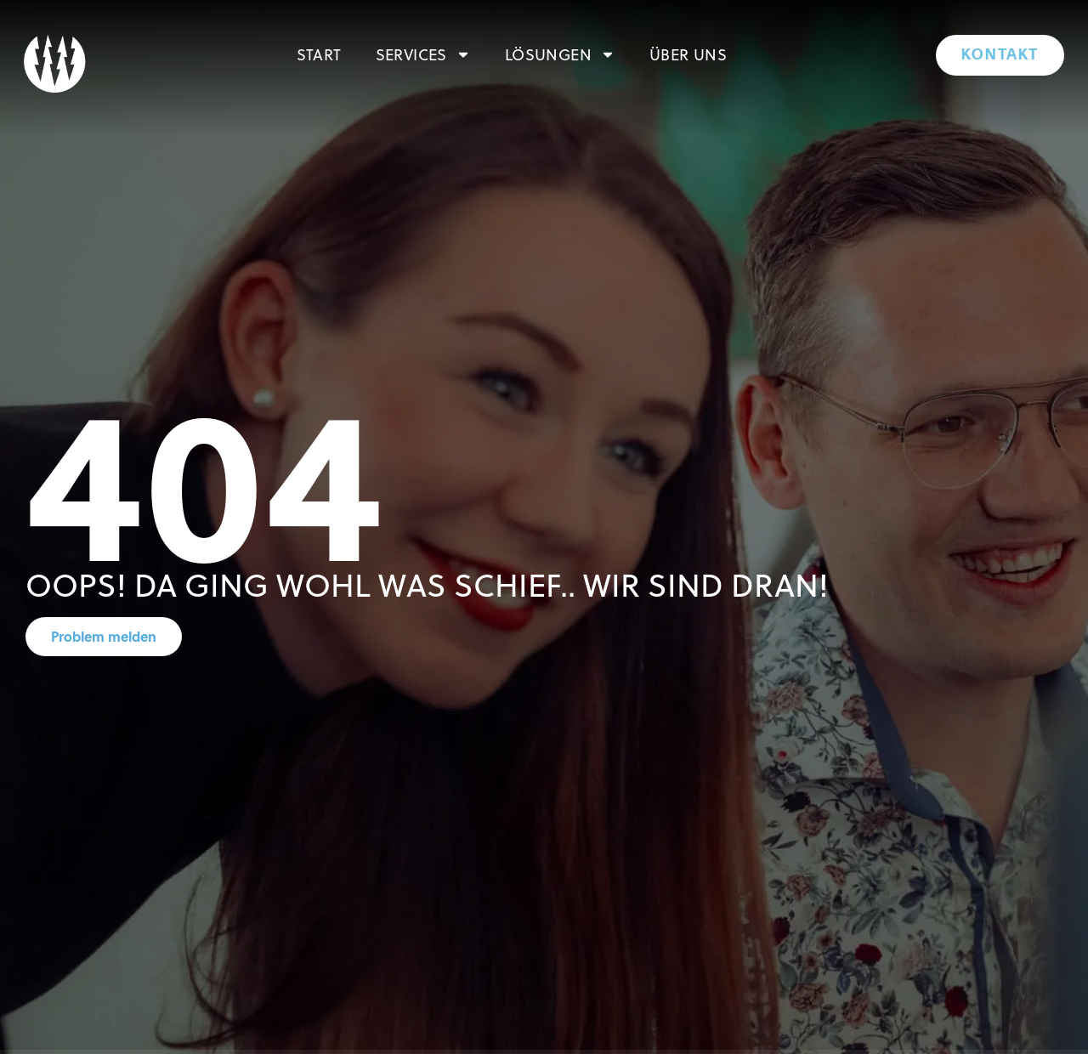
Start (319, 53)
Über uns (688, 53)
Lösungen (560, 54)
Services (423, 54)
